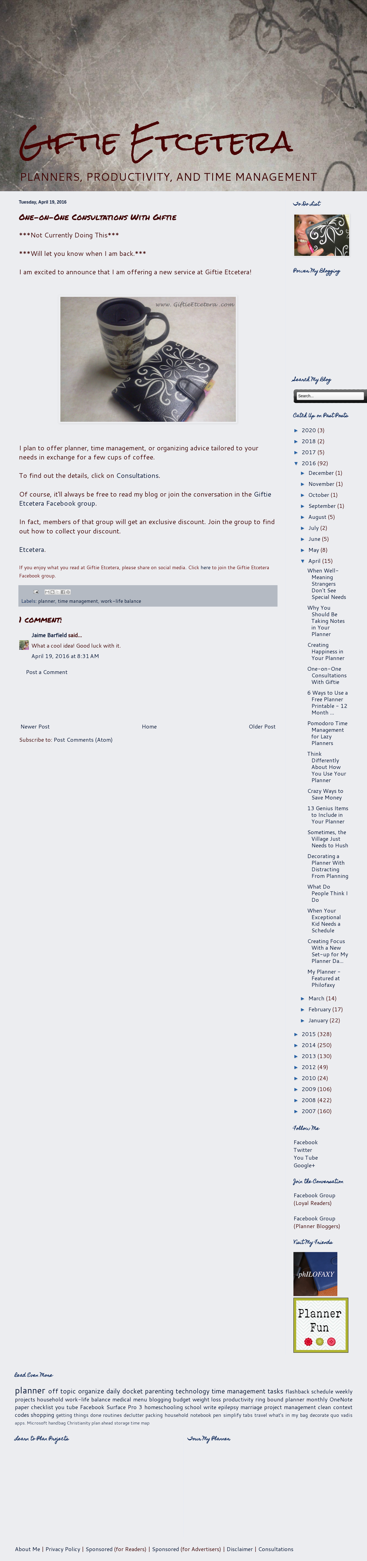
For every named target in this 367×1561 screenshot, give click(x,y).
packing (154, 1414)
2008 (309, 1100)
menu (140, 1399)
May (314, 550)
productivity (238, 1399)
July (314, 528)
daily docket (124, 1391)
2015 (309, 1034)
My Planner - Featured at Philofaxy (324, 978)
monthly (316, 1399)
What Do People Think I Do (327, 893)
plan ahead (102, 1423)
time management (78, 600)
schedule (322, 1391)
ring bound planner (279, 1399)
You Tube (305, 1157)
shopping (42, 1414)
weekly (343, 1391)
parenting (159, 1391)
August (318, 517)
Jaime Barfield (49, 635)
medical (121, 1399)
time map (140, 1423)
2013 (309, 1056)
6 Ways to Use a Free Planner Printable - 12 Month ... (327, 702)
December (321, 472)
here (206, 567)
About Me (27, 1549)
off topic (62, 1391)
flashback (297, 1391)
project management (290, 1407)
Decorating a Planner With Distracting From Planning (327, 866)
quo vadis (341, 1414)
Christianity (78, 1423)
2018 (309, 441)
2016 (309, 463)
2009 (309, 1089)
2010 (309, 1078)
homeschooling (163, 1407)
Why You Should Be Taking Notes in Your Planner (326, 621)
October (319, 495)
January (318, 1020)
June (315, 539)
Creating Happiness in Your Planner (325, 651)
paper (22, 1407)
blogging (160, 1399)
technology (192, 1391)
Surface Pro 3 (124, 1407)
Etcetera (31, 549)
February (320, 1009)
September (322, 506)
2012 (309, 1067)
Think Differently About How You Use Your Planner (326, 767)
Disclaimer (239, 1549)
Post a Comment (47, 672)
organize (91, 1391)
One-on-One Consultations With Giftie (327, 675)
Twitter (302, 1150)
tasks (275, 1391)
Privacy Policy (62, 1549)
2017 (309, 452)
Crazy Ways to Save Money (325, 794)
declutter (134, 1414)
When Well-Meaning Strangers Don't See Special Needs (326, 583)
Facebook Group (314, 1195)
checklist (42, 1407)
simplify (232, 1414)
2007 (309, 1111)
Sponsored (99, 1549)
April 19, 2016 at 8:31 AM (65, 656)
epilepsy (228, 1407)
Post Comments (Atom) (83, 739)
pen (217, 1414)
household (50, 1399)
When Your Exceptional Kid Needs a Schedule (324, 920)
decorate (319, 1414)
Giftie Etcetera (156, 141)
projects (25, 1399)
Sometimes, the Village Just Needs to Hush (327, 838)
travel (260, 1414)
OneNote (340, 1399)
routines (112, 1414)
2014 (309, 1045)
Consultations (137, 475)
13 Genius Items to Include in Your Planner (327, 814)
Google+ (304, 1165)
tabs (248, 1414)
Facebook (305, 1142)
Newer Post (35, 726)
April (315, 561)
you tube (66, 1407)
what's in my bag (288, 1414)
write (209, 1407)
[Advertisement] (183, 62)
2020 (309, 430)
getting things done (78, 1414)
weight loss (206, 1399)
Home (149, 726)
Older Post (262, 726)
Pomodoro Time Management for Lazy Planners (327, 733)
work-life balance (121, 600)
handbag (57, 1423)
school (193, 1407)
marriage (251, 1407)
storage (122, 1423)
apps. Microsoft (31, 1423)
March (317, 998)
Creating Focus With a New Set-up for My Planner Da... (327, 951)
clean (324, 1407)
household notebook (188, 1414)
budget (181, 1399)
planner (46, 600)
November (322, 484)
